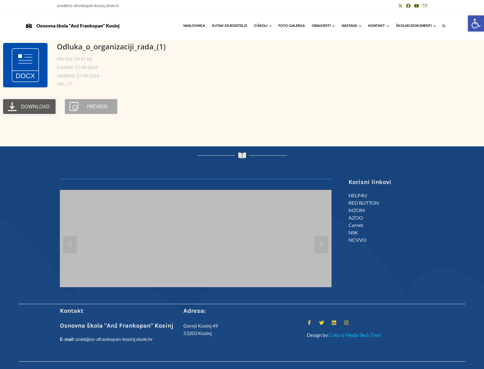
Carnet (355, 225)
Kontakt (378, 25)
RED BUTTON (363, 203)
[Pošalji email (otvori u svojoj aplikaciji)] (424, 6)
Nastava (351, 25)
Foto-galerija (291, 25)
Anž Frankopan (414, 361)
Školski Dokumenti (416, 25)
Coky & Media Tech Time (355, 321)
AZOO (355, 217)
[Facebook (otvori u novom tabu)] (408, 6)
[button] (444, 26)
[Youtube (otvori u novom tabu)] (416, 6)
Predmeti (388, 361)
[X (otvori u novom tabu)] (400, 6)
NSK (353, 232)
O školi (263, 25)
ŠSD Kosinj (324, 361)
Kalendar (367, 361)
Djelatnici (347, 361)
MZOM (356, 210)
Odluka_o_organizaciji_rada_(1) (111, 46)
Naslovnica (194, 25)
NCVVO (357, 240)
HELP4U (357, 195)
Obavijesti (323, 25)
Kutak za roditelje (229, 25)
